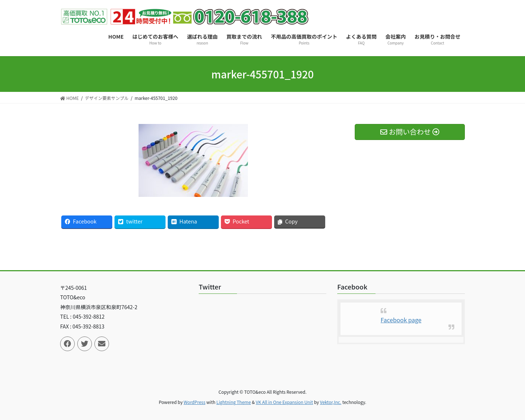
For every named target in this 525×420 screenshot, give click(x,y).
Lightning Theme (233, 402)
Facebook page (401, 319)
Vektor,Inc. (330, 402)
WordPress (195, 402)
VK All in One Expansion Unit (284, 402)
